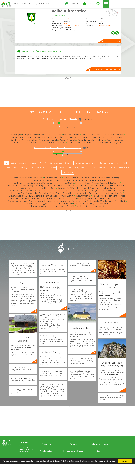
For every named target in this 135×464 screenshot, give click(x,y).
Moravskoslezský (69, 19)
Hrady (7, 168)
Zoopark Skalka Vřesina (110, 183)
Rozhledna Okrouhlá (68, 198)
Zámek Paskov (52, 196)
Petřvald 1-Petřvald (68, 140)
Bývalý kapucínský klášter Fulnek (42, 185)
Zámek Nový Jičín (96, 193)
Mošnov (118, 137)
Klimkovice (51, 137)
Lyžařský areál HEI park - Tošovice (22, 190)
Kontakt (100, 451)
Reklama (73, 444)
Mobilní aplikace (47, 451)
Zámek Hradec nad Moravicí (75, 193)
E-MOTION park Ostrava (29, 188)
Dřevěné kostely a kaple (38, 168)
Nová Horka (15, 140)
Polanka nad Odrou (115, 140)
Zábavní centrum (124, 168)
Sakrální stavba (67, 172)
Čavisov (84, 134)
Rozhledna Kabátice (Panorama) (90, 206)
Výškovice (108, 142)
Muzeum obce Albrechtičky (109, 177)
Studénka (71, 142)
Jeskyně (61, 168)
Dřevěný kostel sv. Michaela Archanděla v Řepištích (53, 206)
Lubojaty (101, 137)
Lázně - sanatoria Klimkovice (58, 180)
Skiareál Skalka (67, 183)
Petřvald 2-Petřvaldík (86, 140)
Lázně (69, 168)
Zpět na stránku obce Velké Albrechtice (107, 69)
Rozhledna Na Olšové (67, 188)
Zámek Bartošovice (97, 180)
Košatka (61, 137)
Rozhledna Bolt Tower (20, 198)
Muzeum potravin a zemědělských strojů (25, 201)
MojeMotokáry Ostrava (106, 188)
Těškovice (81, 142)
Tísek (89, 142)
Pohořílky (101, 140)
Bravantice (57, 134)
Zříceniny (24, 168)
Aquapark (33, 163)
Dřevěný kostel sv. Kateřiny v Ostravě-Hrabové (92, 190)
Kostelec (69, 137)
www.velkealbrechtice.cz (106, 25)
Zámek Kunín (99, 185)
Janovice (120, 134)
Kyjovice (85, 137)
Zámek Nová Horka (88, 177)
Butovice (76, 134)
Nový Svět (26, 140)
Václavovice (98, 142)
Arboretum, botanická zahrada (109, 163)
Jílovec (15, 137)
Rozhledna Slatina (36, 180)
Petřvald (54, 140)
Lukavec (110, 137)
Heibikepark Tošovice (86, 188)
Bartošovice (27, 134)
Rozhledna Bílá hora (116, 196)
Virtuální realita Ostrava (117, 185)
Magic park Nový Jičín (113, 193)
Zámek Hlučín (120, 201)
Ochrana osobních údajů (73, 451)
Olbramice (44, 140)
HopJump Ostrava (86, 198)
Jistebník (22, 137)
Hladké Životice (102, 134)
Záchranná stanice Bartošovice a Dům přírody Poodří (36, 183)
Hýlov (113, 134)
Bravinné (67, 134)
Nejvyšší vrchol (80, 168)
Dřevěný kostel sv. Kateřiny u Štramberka (26, 196)
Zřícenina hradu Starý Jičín (36, 203)
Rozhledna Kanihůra (53, 177)
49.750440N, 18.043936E (71, 25)
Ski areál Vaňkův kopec (67, 185)
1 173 (100, 21)
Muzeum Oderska (83, 196)
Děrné (91, 134)
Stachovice (51, 142)
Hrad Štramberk (99, 196)
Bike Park (91, 168)
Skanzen (68, 163)
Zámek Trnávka (85, 185)
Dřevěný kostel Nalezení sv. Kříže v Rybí (54, 190)
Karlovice (41, 137)
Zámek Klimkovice (79, 180)
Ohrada (35, 140)
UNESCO (43, 163)
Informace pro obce (100, 444)
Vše (6, 163)
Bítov (49, 134)
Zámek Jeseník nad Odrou (50, 193)
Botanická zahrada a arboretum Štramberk (62, 201)
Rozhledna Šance (48, 188)
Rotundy (53, 168)
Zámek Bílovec (19, 177)
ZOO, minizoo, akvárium (19, 163)
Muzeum (112, 168)
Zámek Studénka (70, 177)
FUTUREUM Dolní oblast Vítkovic (109, 198)
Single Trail (101, 168)
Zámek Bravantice (35, 177)
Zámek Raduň (120, 190)
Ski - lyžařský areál (56, 163)
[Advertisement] (67, 93)
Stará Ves (62, 142)
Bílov (36, 134)
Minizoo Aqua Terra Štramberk (44, 198)
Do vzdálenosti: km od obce (60, 119)
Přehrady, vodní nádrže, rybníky (85, 163)
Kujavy (77, 137)
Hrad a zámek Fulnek (17, 185)
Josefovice (32, 137)
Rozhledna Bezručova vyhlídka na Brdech (90, 203)
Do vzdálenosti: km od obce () (58, 148)
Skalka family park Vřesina (86, 183)
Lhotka (93, 137)
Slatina (42, 142)
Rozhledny (126, 163)
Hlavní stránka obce (113, 41)
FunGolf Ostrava (67, 196)
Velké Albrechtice (69, 11)
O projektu (46, 444)
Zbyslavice (118, 142)
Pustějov (34, 142)
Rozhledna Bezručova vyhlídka (24, 193)
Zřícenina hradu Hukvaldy (61, 203)
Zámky (15, 168)
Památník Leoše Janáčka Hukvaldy (97, 201)
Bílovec (66, 23)
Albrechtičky (15, 134)
